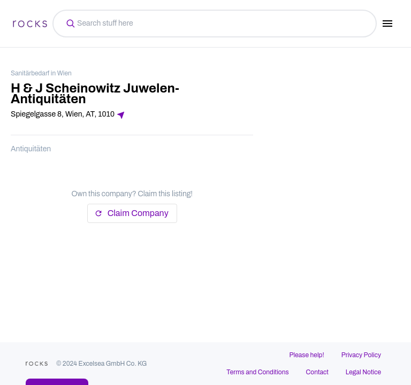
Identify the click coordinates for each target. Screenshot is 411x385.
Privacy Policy (361, 355)
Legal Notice (363, 372)
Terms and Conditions (257, 372)
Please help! (307, 355)
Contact (317, 372)
